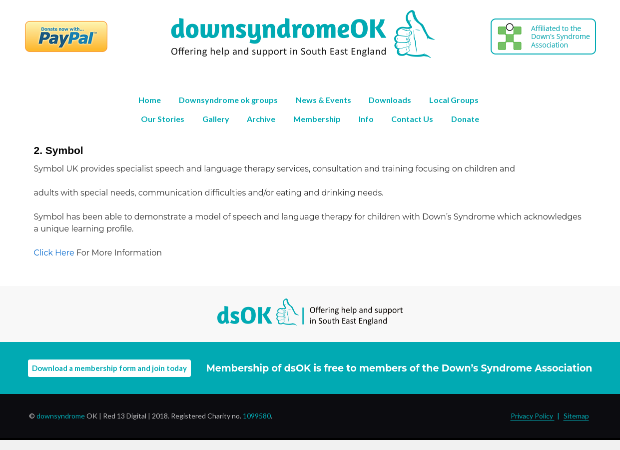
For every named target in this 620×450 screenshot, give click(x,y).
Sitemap (576, 416)
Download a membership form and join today (109, 368)
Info (366, 119)
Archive (261, 119)
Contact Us (412, 119)
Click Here (54, 253)
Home (149, 99)
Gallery (215, 119)
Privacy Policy (533, 416)
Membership (317, 119)
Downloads (390, 99)
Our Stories (162, 119)
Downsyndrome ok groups (228, 99)
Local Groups (454, 99)
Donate (465, 119)
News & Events (323, 99)
